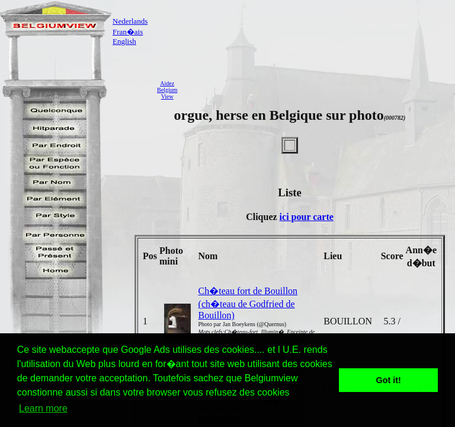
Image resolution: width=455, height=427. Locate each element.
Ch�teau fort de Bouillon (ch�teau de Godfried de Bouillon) (248, 303)
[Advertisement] (319, 90)
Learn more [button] (43, 408)
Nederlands (130, 21)
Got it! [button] (388, 380)
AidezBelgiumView (167, 90)
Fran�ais (128, 31)
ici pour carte (307, 217)
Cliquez (262, 217)
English (124, 41)
